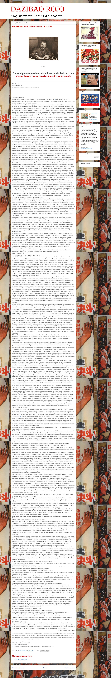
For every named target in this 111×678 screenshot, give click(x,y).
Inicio (45, 668)
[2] (57, 186)
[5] (17, 601)
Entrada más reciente (18, 668)
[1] (55, 99)
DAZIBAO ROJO (37, 9)
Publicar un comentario (20, 659)
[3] (41, 197)
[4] (20, 416)
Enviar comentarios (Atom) (47, 673)
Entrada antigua (70, 668)
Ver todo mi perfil (93, 119)
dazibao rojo (94, 113)
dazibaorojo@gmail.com (86, 148)
